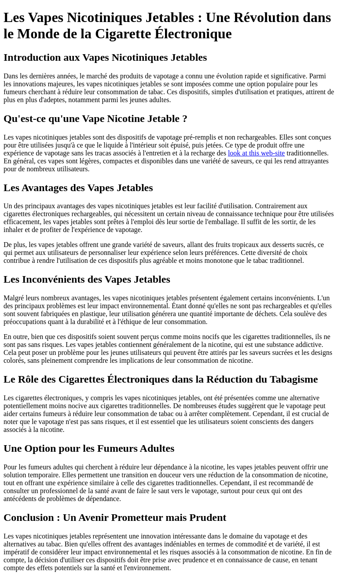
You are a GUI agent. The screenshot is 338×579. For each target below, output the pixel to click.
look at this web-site (256, 153)
